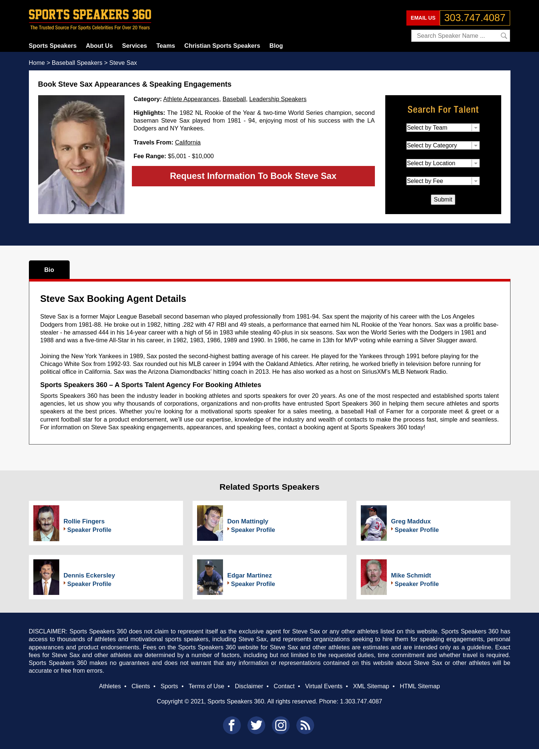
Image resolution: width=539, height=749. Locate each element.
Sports (169, 686)
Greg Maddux (411, 521)
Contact (284, 686)
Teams (165, 45)
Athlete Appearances (191, 99)
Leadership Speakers (278, 99)
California (187, 142)
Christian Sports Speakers (222, 45)
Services (134, 45)
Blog (276, 45)
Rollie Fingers (84, 521)
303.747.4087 (474, 17)
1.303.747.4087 (361, 701)
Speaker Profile (89, 529)
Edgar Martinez (249, 575)
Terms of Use (206, 686)
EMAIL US (423, 18)
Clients (141, 686)
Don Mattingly (248, 521)
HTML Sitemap (420, 686)
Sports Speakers (53, 45)
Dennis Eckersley (89, 575)
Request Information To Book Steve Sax (253, 176)
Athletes (110, 686)
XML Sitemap (371, 686)
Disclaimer (249, 686)
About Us (99, 45)
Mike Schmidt (411, 575)
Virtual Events (324, 686)
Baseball (234, 99)
